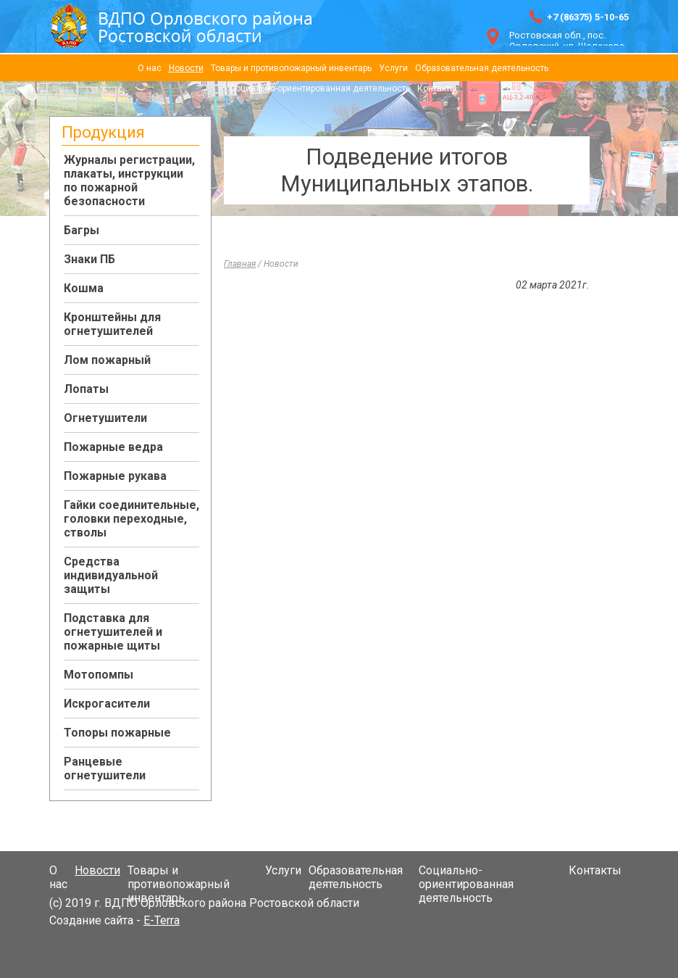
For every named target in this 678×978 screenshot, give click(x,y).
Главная (240, 264)
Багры (81, 230)
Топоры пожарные (117, 732)
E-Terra (161, 920)
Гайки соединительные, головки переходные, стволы (131, 518)
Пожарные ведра (113, 447)
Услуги (393, 68)
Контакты (436, 88)
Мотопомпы (98, 674)
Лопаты (86, 389)
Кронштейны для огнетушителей (112, 324)
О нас (150, 68)
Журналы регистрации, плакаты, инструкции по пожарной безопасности (129, 180)
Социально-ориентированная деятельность (320, 88)
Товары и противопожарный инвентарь (291, 68)
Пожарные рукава (115, 476)
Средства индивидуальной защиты (111, 575)
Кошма (84, 288)
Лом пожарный (107, 360)
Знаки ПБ (89, 259)
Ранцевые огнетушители (105, 768)
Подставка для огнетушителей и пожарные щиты (113, 631)
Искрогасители (107, 703)
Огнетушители (105, 418)
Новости (186, 68)
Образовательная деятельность (481, 68)
